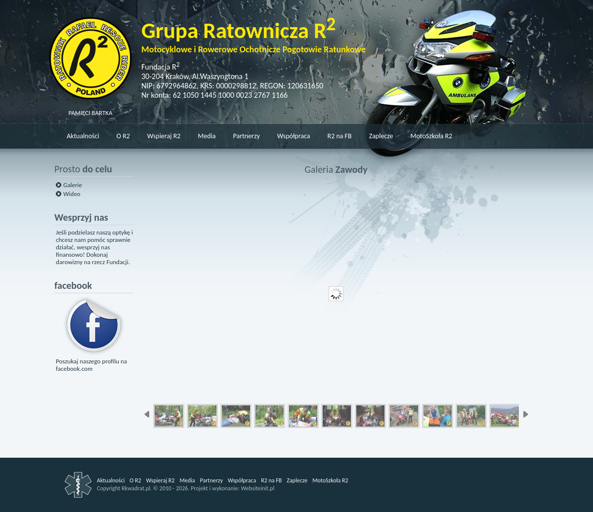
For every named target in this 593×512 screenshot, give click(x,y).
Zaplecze (381, 136)
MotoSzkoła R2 (432, 136)
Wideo (72, 193)
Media (206, 136)
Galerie (72, 185)
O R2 (123, 136)
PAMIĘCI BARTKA (90, 109)
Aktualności (83, 136)
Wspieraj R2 (163, 136)
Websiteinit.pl (257, 488)
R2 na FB (340, 136)
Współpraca (293, 136)
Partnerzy (246, 136)
